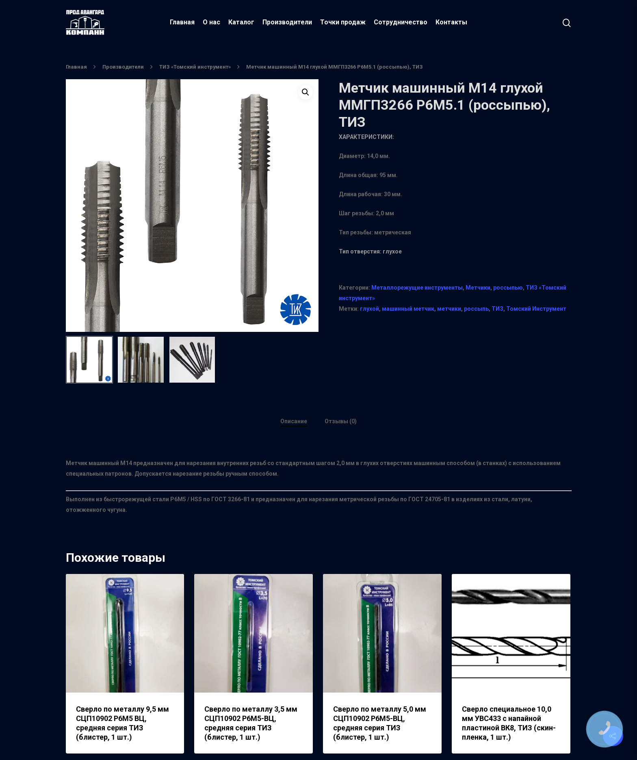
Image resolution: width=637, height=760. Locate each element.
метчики (449, 308)
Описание (293, 421)
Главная (182, 22)
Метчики (478, 287)
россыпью (508, 287)
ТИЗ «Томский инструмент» (195, 67)
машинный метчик (408, 308)
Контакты (451, 22)
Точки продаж (343, 22)
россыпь (476, 308)
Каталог (241, 22)
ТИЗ (497, 308)
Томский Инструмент (536, 308)
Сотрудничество (400, 22)
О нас (211, 22)
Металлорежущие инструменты (417, 287)
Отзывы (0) (341, 421)
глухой (369, 308)
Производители (287, 22)
